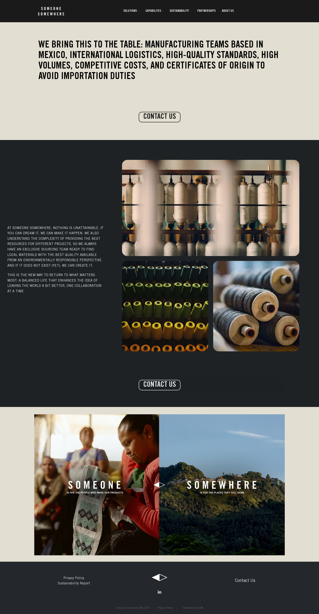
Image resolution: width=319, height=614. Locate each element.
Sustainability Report (74, 583)
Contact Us (245, 581)
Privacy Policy (73, 578)
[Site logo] (51, 11)
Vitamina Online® (191, 608)
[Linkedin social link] (159, 592)
